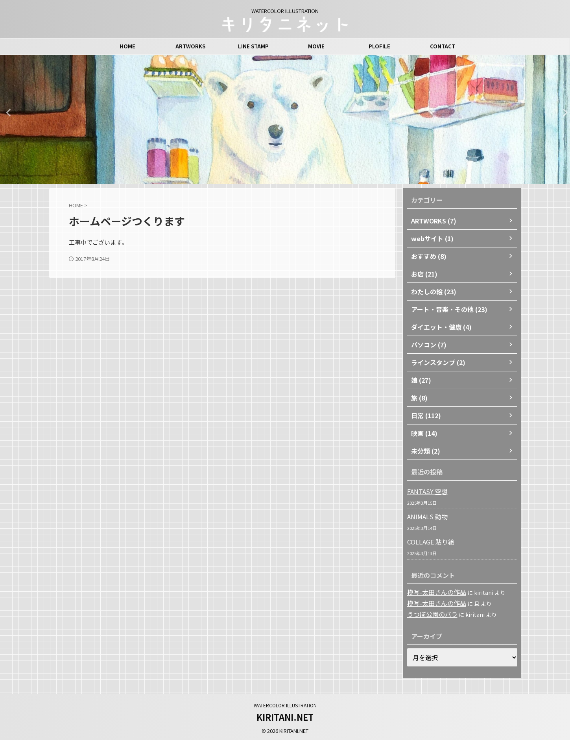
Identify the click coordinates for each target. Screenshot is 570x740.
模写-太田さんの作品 (433, 592)
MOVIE (316, 46)
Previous (7, 112)
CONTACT (442, 46)
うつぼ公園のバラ (429, 613)
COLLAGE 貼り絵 (428, 542)
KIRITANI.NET (285, 715)
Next (562, 112)
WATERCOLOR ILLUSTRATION (285, 704)
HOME (127, 46)
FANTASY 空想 (425, 491)
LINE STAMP (253, 46)
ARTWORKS (190, 46)
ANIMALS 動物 (425, 516)
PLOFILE (379, 46)
